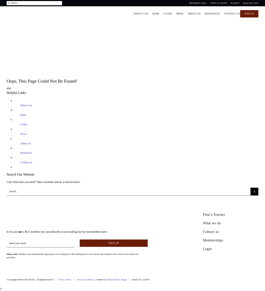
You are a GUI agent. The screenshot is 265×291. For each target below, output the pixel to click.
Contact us (26, 162)
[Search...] (34, 3)
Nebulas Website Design (116, 279)
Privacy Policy (65, 279)
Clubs (23, 124)
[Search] (9, 3)
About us (25, 143)
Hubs (23, 114)
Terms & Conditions (85, 279)
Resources (26, 152)
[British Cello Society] (29, 213)
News (23, 133)
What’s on (26, 105)
